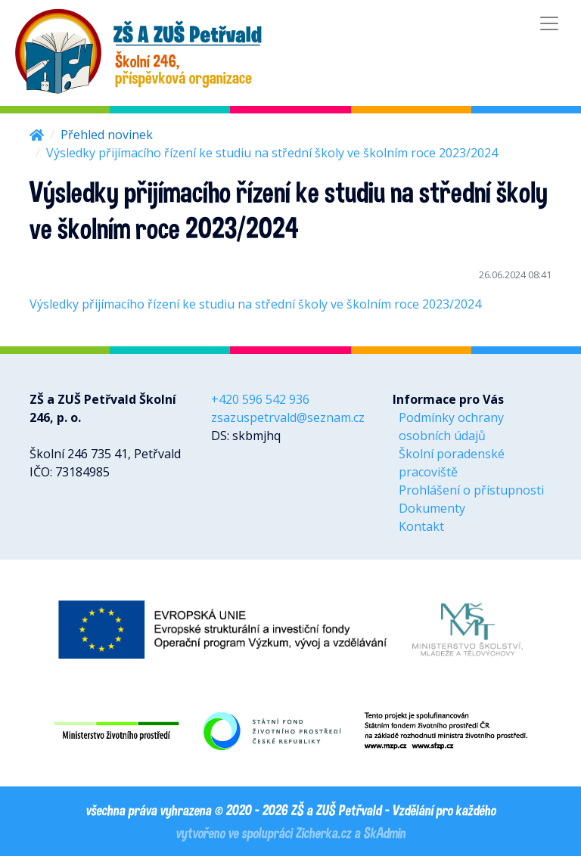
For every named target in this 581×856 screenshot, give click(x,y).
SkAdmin (384, 832)
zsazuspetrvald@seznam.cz (288, 417)
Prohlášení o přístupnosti (471, 490)
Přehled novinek (107, 134)
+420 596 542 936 (260, 399)
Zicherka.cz (323, 832)
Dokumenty (432, 508)
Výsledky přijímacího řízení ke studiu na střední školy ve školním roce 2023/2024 (255, 304)
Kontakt (421, 526)
